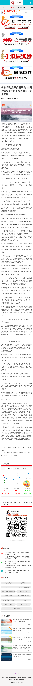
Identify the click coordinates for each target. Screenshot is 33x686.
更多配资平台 (27, 12)
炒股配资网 (24, 604)
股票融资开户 (8, 596)
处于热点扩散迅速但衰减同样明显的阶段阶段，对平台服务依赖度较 (18, 562)
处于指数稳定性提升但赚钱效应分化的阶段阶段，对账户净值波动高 (17, 571)
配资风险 (11, 7)
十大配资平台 (8, 587)
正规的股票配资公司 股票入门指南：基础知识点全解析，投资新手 (17, 553)
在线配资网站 (8, 604)
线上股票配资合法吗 (23, 596)
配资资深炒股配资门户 (24, 587)
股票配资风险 (22, 7)
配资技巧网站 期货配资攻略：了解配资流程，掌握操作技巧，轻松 (17, 557)
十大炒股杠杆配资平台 (8, 591)
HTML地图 (21, 679)
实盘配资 (23, 600)
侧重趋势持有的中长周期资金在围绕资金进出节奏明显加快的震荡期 (18, 566)
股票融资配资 (8, 583)
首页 (2, 7)
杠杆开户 (23, 583)
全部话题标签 (16, 608)
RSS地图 (16, 679)
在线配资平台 (23, 591)
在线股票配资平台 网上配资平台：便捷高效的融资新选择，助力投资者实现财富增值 (16, 221)
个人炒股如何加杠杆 (8, 600)
